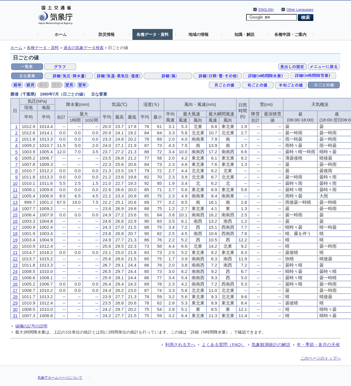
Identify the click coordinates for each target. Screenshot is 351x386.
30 (15, 309)
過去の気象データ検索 (83, 48)
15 (15, 214)
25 (15, 277)
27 (15, 290)
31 (15, 315)
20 (15, 246)
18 (15, 233)
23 (15, 265)
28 (15, 296)
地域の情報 (198, 34)
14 (15, 208)
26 (15, 284)
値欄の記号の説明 (31, 326)
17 (15, 227)
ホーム (61, 34)
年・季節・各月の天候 (318, 344)
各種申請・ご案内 (290, 34)
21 (15, 252)
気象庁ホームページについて (60, 378)
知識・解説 (244, 34)
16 (15, 221)
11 (15, 189)
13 (15, 202)
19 (15, 239)
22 (15, 258)
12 (15, 195)
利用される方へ (180, 344)
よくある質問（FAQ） (223, 344)
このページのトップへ (320, 358)
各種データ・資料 (152, 34)
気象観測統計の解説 (271, 344)
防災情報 (107, 34)
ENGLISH (266, 10)
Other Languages (300, 10)
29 (15, 302)
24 (15, 271)
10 (15, 183)
